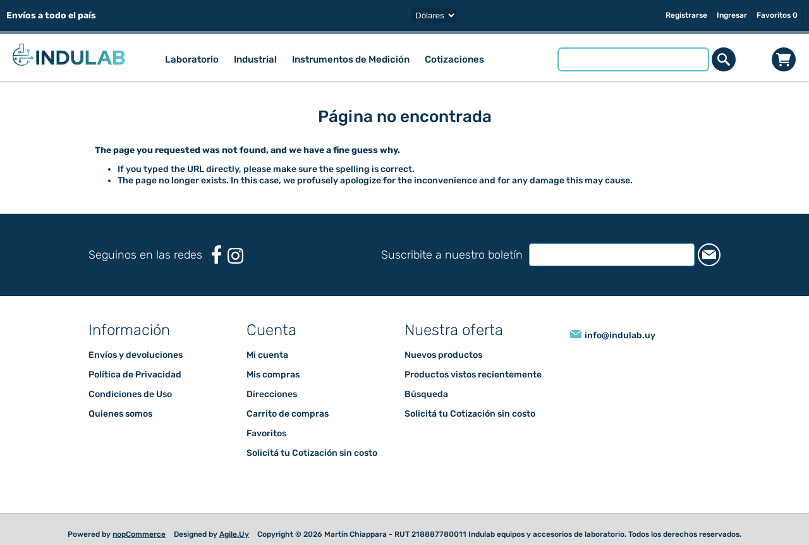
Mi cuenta (267, 355)
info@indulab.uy (620, 335)
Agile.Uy (234, 534)
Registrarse (686, 15)
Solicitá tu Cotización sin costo (311, 453)
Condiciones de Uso (130, 394)
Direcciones (271, 394)
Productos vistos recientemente (473, 374)
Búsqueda (426, 394)
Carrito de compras (784, 59)
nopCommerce (139, 534)
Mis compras (273, 374)
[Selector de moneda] (433, 15)
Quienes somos (120, 413)
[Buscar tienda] (634, 59)
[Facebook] (216, 254)
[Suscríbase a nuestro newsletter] (600, 254)
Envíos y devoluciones (135, 355)
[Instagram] (235, 256)
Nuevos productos (443, 355)
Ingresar (732, 15)
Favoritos (266, 433)
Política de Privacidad (134, 374)
